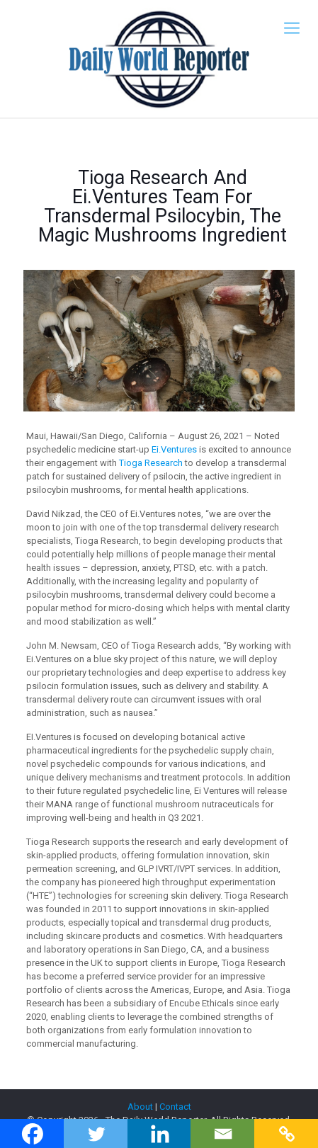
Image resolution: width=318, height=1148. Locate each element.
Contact (175, 1106)
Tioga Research (151, 463)
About (140, 1106)
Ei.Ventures (174, 449)
